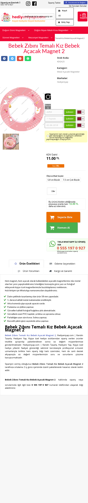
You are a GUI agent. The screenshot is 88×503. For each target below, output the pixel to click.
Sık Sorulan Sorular (78, 6)
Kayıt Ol (62, 13)
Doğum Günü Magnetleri (15, 30)
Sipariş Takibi (54, 3)
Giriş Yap (64, 22)
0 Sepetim (83, 16)
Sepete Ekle (61, 217)
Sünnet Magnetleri (13, 37)
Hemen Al (60, 227)
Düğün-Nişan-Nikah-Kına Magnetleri (53, 30)
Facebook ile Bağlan (75, 3)
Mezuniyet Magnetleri (40, 37)
